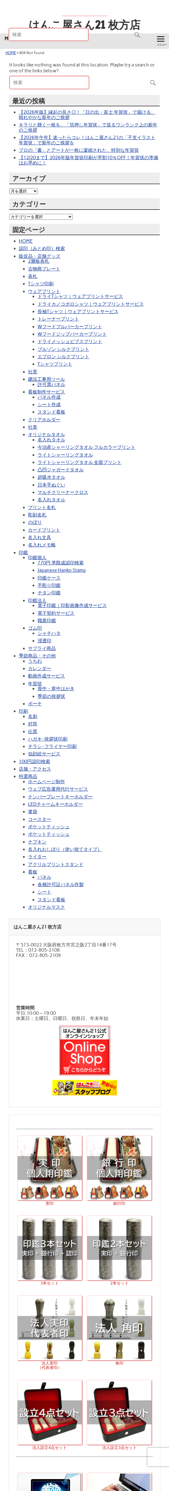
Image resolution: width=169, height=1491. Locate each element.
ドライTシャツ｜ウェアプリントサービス (80, 296)
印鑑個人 (37, 557)
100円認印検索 (34, 761)
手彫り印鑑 (49, 585)
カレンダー (39, 668)
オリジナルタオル (46, 434)
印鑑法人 (37, 600)
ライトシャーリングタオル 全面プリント (80, 462)
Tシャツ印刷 (41, 284)
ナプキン (37, 842)
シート (44, 892)
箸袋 (32, 811)
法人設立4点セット (50, 1445)
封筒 (32, 724)
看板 (32, 872)
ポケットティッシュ (49, 827)
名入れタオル (51, 440)
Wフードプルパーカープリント (70, 326)
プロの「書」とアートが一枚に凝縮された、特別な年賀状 (79, 150)
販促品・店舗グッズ (39, 256)
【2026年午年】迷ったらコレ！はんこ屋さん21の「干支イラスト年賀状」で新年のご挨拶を (87, 140)
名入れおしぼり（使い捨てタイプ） (65, 849)
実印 (50, 1200)
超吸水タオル (51, 477)
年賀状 (35, 683)
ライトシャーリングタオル (65, 455)
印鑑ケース (49, 578)
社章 (32, 372)
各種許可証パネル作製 (61, 884)
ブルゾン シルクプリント (63, 349)
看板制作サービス (46, 392)
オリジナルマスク (46, 907)
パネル (44, 877)
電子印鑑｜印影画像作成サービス (72, 605)
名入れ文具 (39, 537)
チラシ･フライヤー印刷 (52, 746)
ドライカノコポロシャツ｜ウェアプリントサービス (91, 304)
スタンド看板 (51, 412)
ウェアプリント (44, 291)
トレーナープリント (58, 319)
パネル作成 (49, 397)
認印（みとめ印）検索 (42, 248)
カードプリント (44, 530)
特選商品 (28, 776)
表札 (32, 276)
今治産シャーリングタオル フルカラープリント (86, 447)
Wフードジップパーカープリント (72, 334)
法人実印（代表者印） (50, 1363)
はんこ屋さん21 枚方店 (84, 24)
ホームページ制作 (46, 781)
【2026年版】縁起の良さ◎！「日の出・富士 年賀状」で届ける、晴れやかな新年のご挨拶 (87, 114)
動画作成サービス (46, 676)
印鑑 (23, 552)
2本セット (119, 1280)
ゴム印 (35, 628)
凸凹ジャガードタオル (61, 470)
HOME (11, 52)
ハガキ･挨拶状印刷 (47, 739)
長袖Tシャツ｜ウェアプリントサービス (78, 311)
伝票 (32, 731)
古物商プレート (44, 269)
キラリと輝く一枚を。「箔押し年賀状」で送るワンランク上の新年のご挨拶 (88, 127)
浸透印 (44, 641)
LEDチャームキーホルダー (55, 804)
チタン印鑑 (49, 593)
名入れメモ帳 (42, 545)
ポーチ (35, 704)
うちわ (35, 661)
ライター (37, 857)
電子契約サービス (56, 613)
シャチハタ (49, 633)
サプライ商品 (42, 648)
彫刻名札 (37, 515)
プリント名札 (42, 507)
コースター (39, 819)
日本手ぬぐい (51, 485)
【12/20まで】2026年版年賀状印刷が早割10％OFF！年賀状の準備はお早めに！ (88, 160)
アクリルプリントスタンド (55, 864)
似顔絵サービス (44, 754)
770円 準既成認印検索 (61, 563)
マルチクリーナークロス (63, 492)
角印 (119, 1361)
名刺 (32, 716)
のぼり (35, 522)
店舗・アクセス (35, 769)
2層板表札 (38, 261)
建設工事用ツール (46, 379)
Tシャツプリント (55, 364)
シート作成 (49, 404)
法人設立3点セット (119, 1445)
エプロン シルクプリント (63, 356)
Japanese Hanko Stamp (62, 570)
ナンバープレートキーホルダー (60, 797)
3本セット (50, 1280)
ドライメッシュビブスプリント (70, 341)
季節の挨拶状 (51, 696)
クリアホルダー (44, 420)
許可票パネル (51, 384)
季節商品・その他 (37, 656)
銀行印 (119, 1200)
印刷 (23, 711)
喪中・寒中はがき (56, 688)
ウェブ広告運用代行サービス (58, 789)
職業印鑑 (47, 620)
